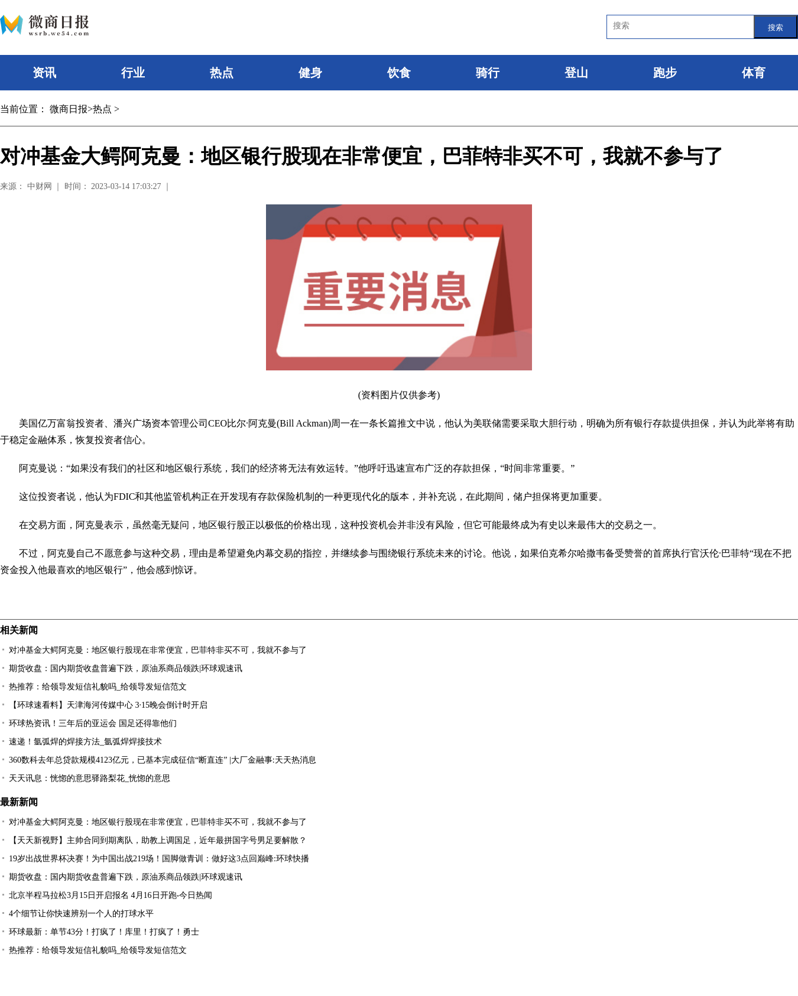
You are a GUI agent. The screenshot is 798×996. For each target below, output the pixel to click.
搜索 (775, 27)
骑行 (487, 72)
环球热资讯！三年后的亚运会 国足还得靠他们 (93, 723)
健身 (310, 72)
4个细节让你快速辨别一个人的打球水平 (81, 913)
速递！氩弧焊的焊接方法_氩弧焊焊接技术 (85, 741)
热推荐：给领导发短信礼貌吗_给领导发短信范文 (98, 686)
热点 (221, 72)
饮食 (399, 72)
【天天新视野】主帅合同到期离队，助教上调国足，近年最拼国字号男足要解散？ (158, 840)
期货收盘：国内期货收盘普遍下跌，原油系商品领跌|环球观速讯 (125, 668)
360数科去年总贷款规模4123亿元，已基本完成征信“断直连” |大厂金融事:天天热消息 (162, 760)
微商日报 (68, 109)
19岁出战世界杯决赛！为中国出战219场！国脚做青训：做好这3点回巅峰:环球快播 (159, 858)
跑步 (665, 72)
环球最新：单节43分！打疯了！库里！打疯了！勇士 (104, 931)
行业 (133, 72)
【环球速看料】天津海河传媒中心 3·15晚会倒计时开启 (108, 705)
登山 (576, 72)
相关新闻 (19, 630)
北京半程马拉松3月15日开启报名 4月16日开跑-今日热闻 (110, 895)
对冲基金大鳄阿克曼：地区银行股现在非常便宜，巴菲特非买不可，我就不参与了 (158, 650)
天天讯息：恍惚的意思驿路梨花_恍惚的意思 (89, 778)
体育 (753, 72)
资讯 (44, 72)
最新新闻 (19, 802)
